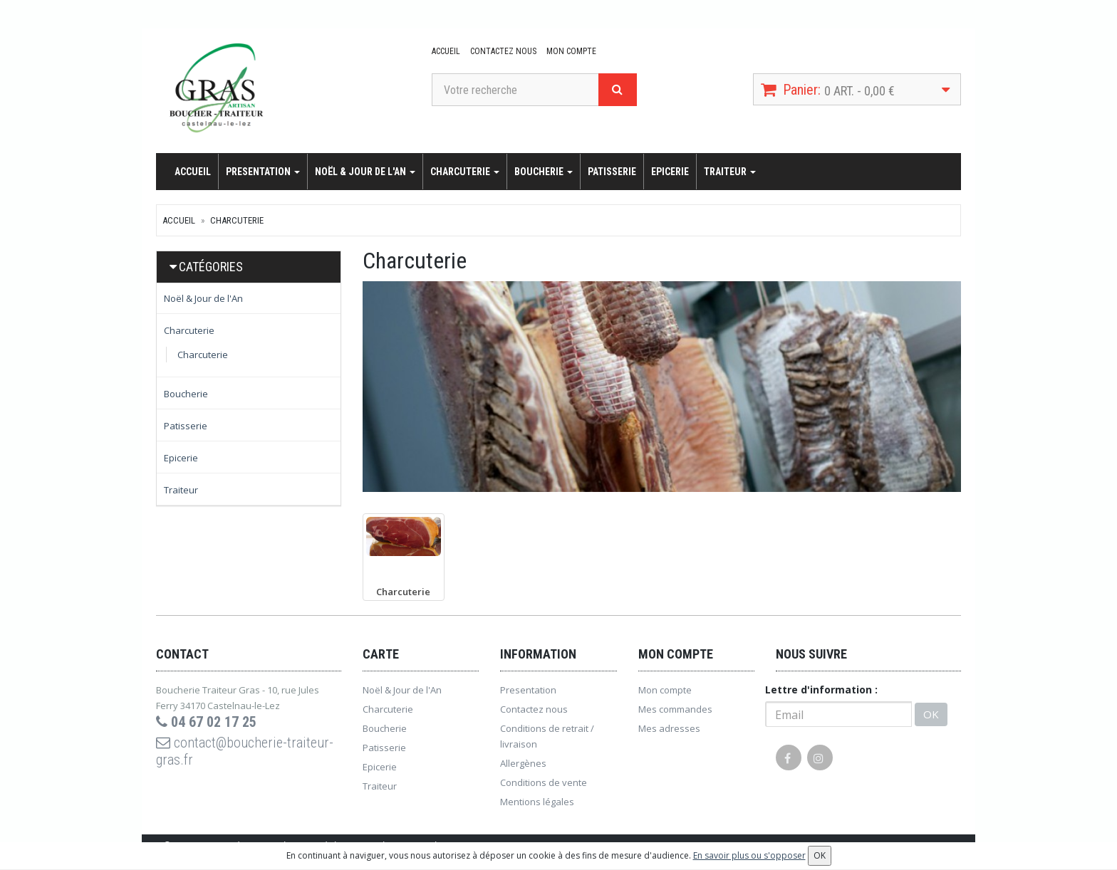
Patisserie (612, 171)
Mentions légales (537, 801)
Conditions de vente (543, 782)
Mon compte (571, 51)
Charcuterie (464, 171)
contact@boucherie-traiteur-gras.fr (244, 751)
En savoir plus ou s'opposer (749, 855)
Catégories (211, 266)
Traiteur (730, 171)
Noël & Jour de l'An (365, 171)
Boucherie (543, 171)
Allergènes (523, 763)
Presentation (263, 171)
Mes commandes (675, 709)
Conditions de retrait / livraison (547, 736)
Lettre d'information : (821, 689)
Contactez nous (503, 51)
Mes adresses (669, 728)
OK (931, 714)
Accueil (446, 51)
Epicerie (670, 171)
